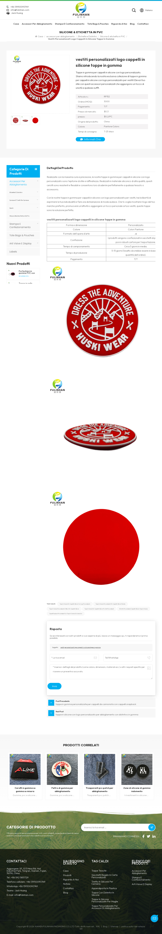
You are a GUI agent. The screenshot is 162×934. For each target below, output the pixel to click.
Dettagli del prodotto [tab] (60, 168)
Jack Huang (17, 13)
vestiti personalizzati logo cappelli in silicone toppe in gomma (80, 647)
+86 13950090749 (19, 7)
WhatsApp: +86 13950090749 (22, 886)
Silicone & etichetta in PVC (112, 36)
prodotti (67, 875)
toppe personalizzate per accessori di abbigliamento (105, 907)
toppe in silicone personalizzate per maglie (104, 900)
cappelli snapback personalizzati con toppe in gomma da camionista (65, 613)
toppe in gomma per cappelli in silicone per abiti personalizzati (99, 609)
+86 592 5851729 (20, 877)
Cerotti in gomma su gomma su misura (25, 790)
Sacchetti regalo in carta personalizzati (104, 876)
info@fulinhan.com (20, 10)
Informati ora (90, 139)
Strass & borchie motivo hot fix (19, 216)
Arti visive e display (21, 243)
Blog (132, 24)
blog (65, 893)
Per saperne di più (24, 276)
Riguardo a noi (71, 879)
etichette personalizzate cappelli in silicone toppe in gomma (133, 609)
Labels (13, 251)
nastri (12, 208)
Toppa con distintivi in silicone (102, 894)
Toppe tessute (98, 871)
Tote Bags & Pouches (98, 24)
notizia (66, 884)
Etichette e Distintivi (87, 36)
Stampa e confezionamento (69, 24)
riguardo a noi (119, 24)
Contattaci (143, 24)
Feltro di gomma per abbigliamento (62, 790)
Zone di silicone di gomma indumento (136, 790)
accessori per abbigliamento (37, 24)
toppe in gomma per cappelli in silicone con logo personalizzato (75, 604)
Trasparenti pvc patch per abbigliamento (99, 790)
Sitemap (114, 926)
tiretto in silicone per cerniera (102, 883)
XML (98, 926)
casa (65, 871)
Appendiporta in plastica (104, 888)
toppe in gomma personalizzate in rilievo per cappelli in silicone (64, 609)
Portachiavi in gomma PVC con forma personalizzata (27, 272)
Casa (16, 24)
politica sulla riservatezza (133, 926)
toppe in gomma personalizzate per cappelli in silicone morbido (110, 604)
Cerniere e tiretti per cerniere (19, 200)
